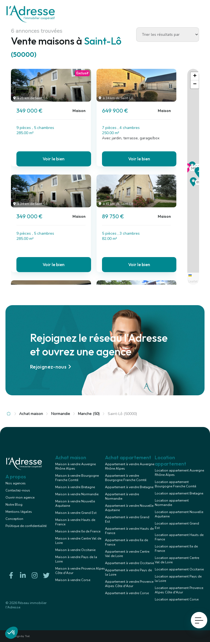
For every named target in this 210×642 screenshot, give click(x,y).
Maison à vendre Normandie (76, 494)
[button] (187, 170)
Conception (14, 519)
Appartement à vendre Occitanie (129, 563)
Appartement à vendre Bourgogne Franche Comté (125, 477)
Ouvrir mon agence (19, 497)
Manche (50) (89, 413)
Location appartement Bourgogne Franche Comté (175, 484)
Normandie (60, 413)
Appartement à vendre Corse (127, 593)
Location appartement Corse (177, 599)
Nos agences (15, 483)
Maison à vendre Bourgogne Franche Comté (77, 477)
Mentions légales (18, 512)
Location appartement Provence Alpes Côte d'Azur (179, 590)
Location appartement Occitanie (179, 569)
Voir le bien (54, 158)
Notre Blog (13, 504)
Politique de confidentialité (25, 526)
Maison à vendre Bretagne (75, 487)
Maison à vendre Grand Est (76, 513)
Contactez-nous (17, 490)
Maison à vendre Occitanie (75, 550)
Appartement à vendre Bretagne (129, 487)
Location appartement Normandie (172, 502)
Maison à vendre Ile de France (77, 531)
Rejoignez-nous (51, 367)
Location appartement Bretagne (179, 493)
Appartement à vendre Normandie (122, 496)
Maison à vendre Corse (72, 580)
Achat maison (31, 413)
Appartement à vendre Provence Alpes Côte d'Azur (129, 583)
